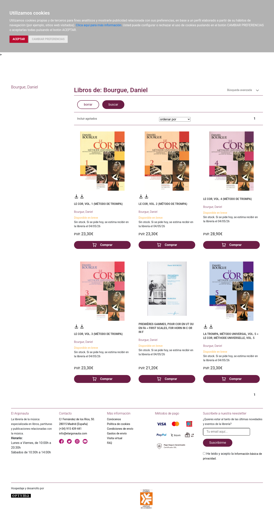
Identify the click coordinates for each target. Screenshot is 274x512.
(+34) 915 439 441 (70, 428)
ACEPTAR (19, 39)
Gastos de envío (117, 433)
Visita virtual (114, 438)
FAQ (109, 442)
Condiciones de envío (120, 428)
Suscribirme (217, 442)
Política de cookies (118, 424)
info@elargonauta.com (73, 433)
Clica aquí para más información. (99, 25)
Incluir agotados (87, 118)
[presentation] (233, 470)
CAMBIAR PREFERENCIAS (48, 39)
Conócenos (114, 419)
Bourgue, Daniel (83, 211)
